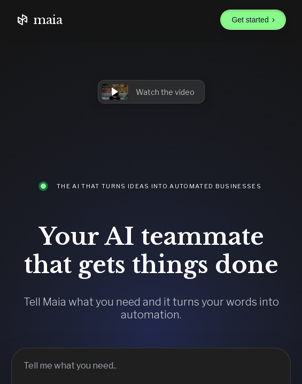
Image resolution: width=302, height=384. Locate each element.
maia (39, 20)
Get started (253, 19)
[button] (151, 91)
